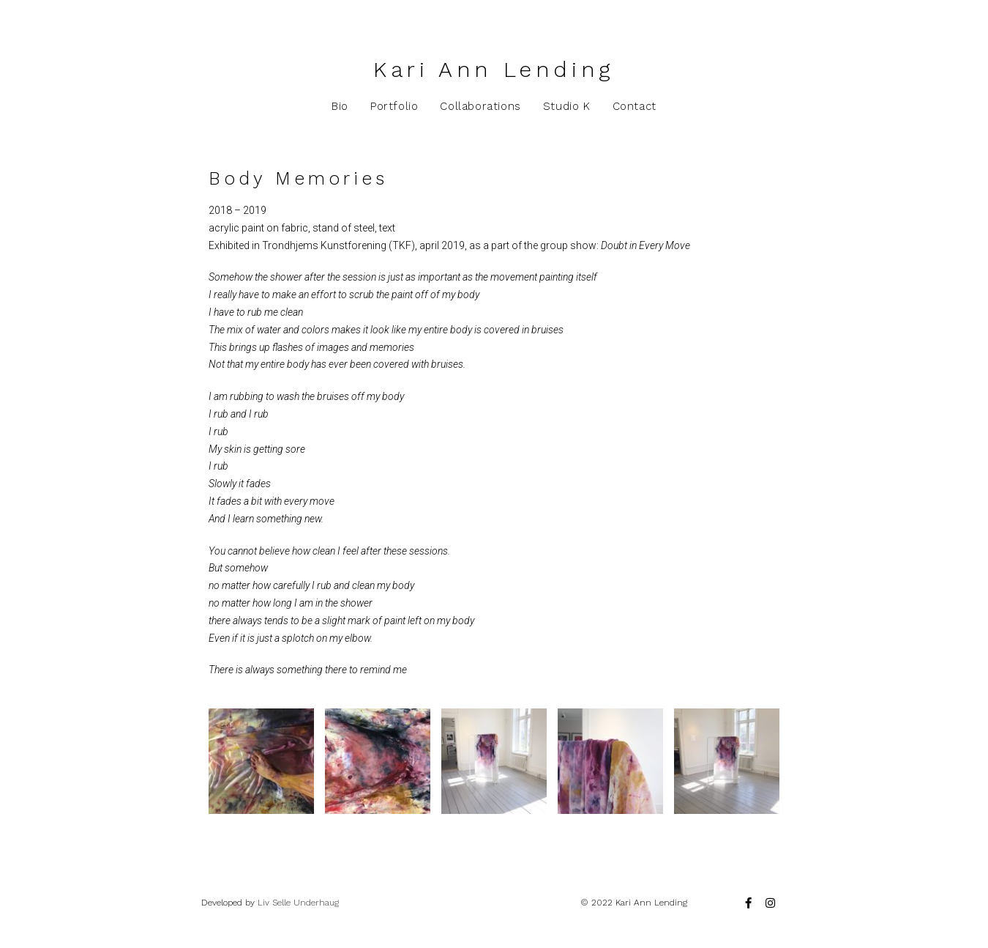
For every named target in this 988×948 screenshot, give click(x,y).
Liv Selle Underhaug (298, 902)
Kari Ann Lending (494, 69)
